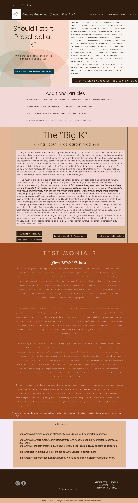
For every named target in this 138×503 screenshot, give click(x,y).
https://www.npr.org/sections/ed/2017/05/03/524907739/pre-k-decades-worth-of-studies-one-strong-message (68, 99)
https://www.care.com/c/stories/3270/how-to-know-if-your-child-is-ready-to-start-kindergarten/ (68, 445)
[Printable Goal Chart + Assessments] (70, 236)
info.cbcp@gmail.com (22, 5)
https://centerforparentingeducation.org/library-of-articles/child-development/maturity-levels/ (67, 457)
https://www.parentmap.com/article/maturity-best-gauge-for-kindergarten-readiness (63, 434)
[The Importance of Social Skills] (111, 236)
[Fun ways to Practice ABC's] (29, 233)
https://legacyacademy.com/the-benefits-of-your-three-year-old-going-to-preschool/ (58, 106)
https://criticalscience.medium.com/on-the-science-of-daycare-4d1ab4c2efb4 (55, 113)
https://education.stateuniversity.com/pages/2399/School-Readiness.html (57, 451)
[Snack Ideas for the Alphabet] (29, 239)
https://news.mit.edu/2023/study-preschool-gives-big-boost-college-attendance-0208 (58, 120)
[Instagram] (17, 483)
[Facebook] (23, 483)
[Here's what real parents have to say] (34, 71)
